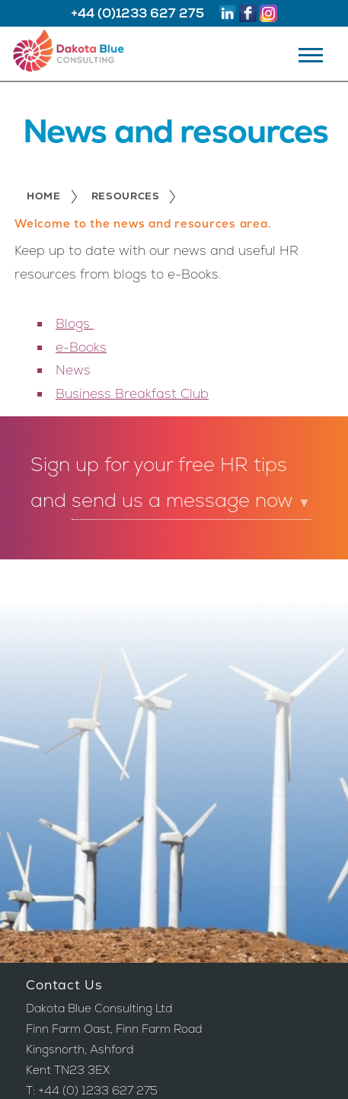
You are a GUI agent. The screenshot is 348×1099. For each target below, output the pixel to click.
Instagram (268, 13)
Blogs (75, 323)
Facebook (248, 13)
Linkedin (227, 13)
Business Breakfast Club (132, 393)
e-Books (81, 347)
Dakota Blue (81, 54)
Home (44, 197)
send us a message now (191, 500)
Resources (125, 197)
